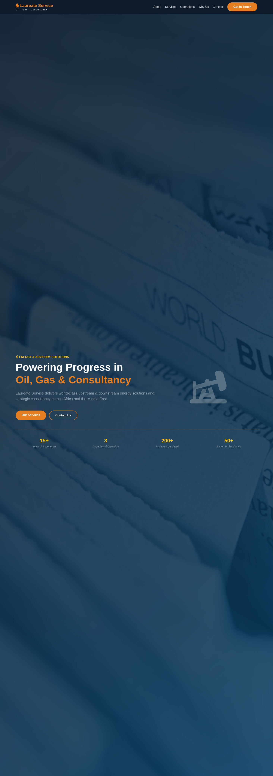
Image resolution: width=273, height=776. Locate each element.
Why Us (203, 6)
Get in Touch (242, 6)
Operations (187, 6)
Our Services (31, 414)
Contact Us (63, 415)
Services (170, 6)
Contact (218, 6)
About (157, 6)
